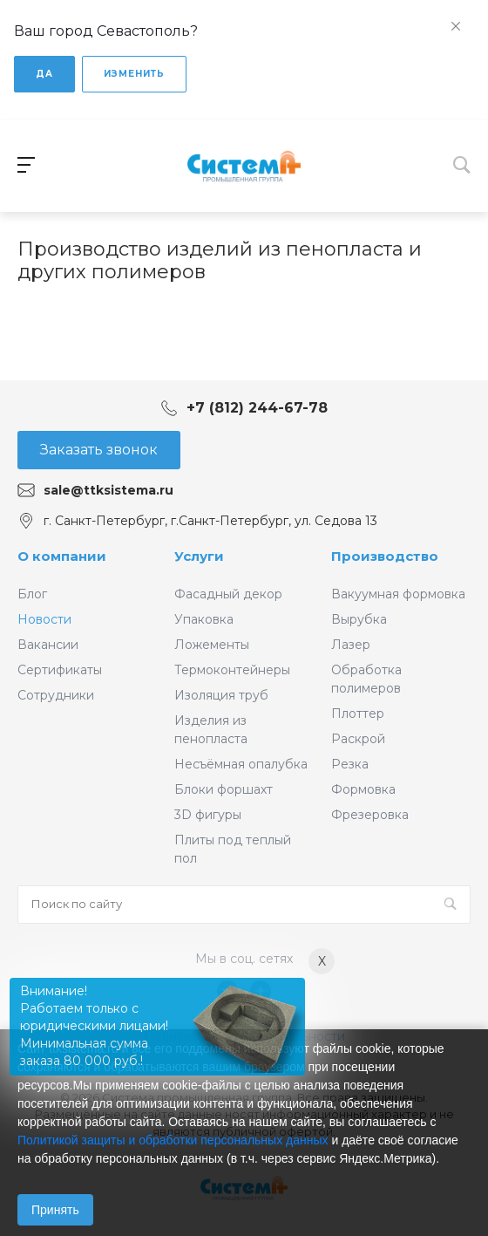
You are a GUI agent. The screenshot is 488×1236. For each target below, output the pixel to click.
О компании (61, 556)
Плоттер (357, 713)
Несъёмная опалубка (241, 764)
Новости (44, 619)
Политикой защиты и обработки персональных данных (173, 1140)
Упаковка (204, 619)
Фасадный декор (228, 594)
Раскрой (358, 739)
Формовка (363, 789)
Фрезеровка (370, 815)
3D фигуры (207, 815)
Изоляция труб (221, 695)
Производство (384, 556)
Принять (55, 1210)
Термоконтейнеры (232, 670)
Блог (32, 594)
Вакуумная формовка (398, 594)
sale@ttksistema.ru (108, 490)
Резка (350, 764)
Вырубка (359, 619)
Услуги (199, 556)
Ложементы (211, 644)
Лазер (350, 644)
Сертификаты (59, 670)
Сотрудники (55, 695)
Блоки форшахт (223, 789)
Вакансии (47, 644)
